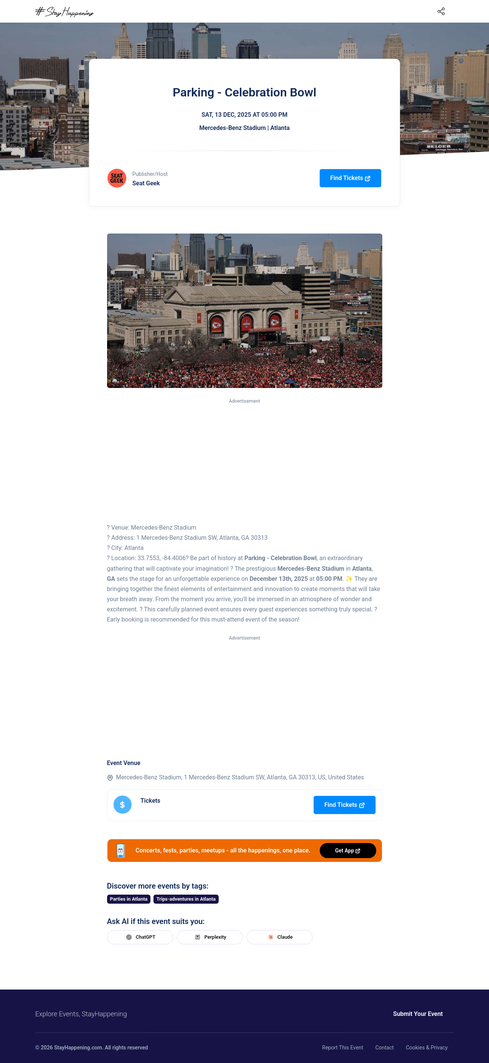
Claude (279, 937)
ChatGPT (139, 937)
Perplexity (209, 937)
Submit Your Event (418, 1013)
